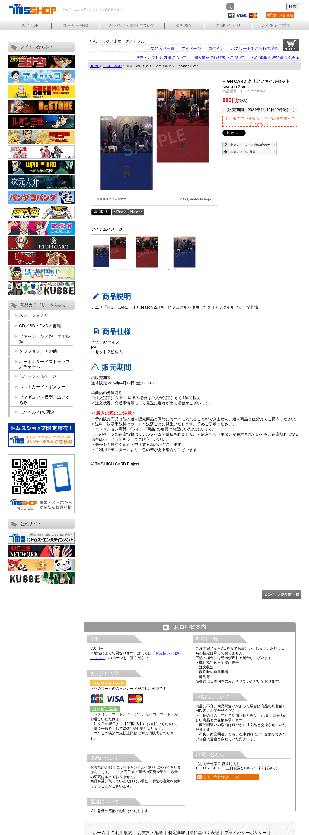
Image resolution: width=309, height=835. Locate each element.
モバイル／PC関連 (36, 412)
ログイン (216, 48)
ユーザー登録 (75, 25)
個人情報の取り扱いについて (219, 57)
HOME (95, 66)
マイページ (191, 48)
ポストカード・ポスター (42, 386)
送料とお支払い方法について (161, 57)
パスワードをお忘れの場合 (254, 48)
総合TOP (30, 25)
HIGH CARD (112, 66)
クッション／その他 (38, 351)
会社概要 (184, 25)
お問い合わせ (228, 25)
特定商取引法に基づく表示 (275, 57)
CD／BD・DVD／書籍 (40, 325)
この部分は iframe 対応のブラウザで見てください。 (190, 725)
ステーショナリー (36, 315)
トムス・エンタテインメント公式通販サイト (32, 9)
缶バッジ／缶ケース (38, 376)
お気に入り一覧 (160, 48)
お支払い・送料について (132, 25)
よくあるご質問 (276, 25)
